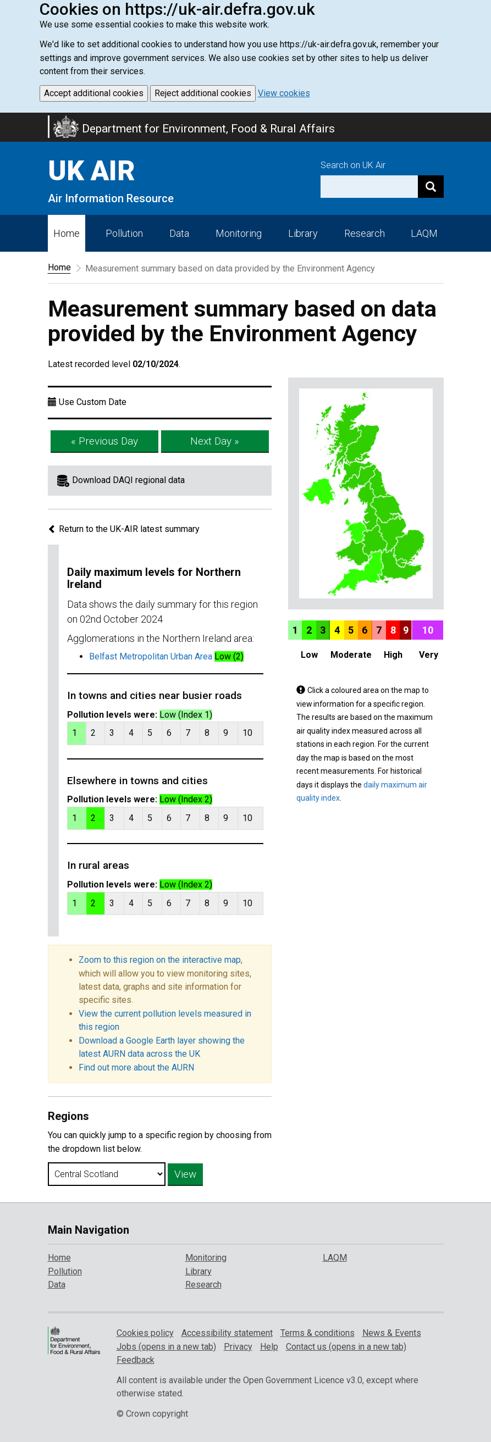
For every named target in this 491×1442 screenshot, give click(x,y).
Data (179, 233)
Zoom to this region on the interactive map (160, 960)
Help (269, 1346)
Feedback (136, 1360)
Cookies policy (145, 1333)
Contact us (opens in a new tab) (346, 1346)
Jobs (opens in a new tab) (166, 1346)
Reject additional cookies (203, 93)
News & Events (391, 1333)
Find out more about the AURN (136, 1067)
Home (66, 233)
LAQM (424, 233)
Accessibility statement (227, 1333)
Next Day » (214, 441)
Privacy (238, 1346)
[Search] (431, 186)
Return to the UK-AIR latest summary (124, 529)
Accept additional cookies (94, 93)
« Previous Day (104, 441)
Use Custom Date (92, 402)
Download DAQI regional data (128, 480)
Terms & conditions (317, 1333)
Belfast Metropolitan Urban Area (150, 656)
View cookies (284, 93)
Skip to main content (6, 119)
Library (303, 233)
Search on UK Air (353, 165)
